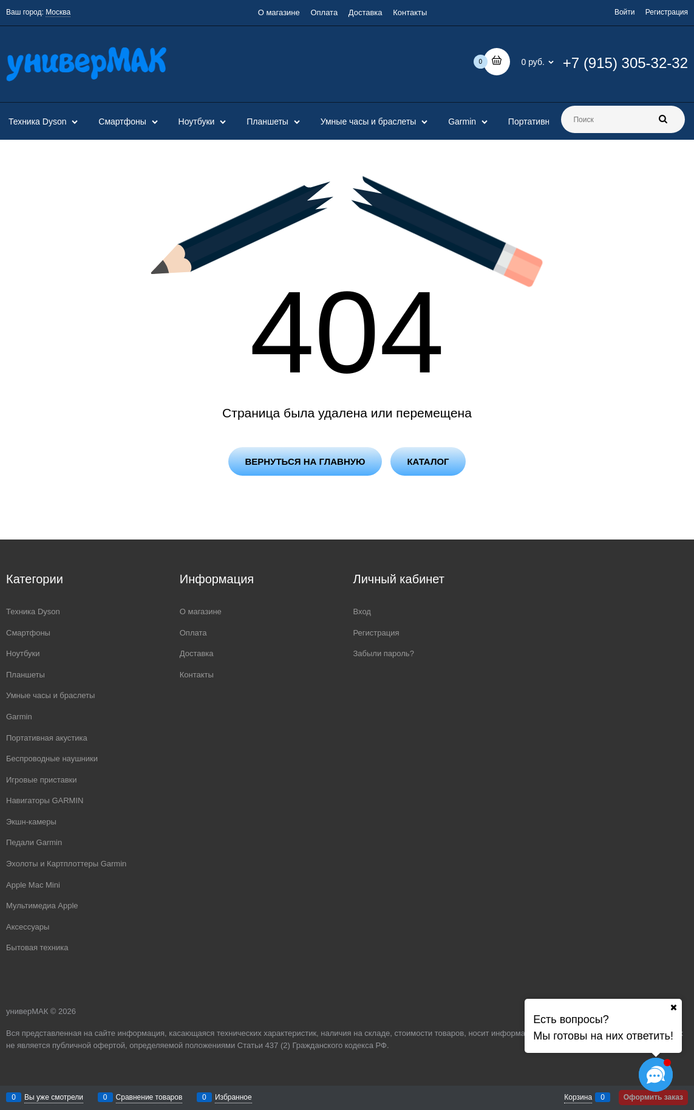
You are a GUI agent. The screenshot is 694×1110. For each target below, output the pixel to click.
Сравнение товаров (149, 1097)
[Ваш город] (673, 1007)
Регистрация (666, 12)
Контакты (410, 12)
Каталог (428, 461)
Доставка (366, 12)
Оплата (324, 12)
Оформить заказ (653, 1097)
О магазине (279, 12)
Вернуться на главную (305, 461)
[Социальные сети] (656, 1075)
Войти (624, 12)
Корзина (578, 1097)
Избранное (233, 1097)
